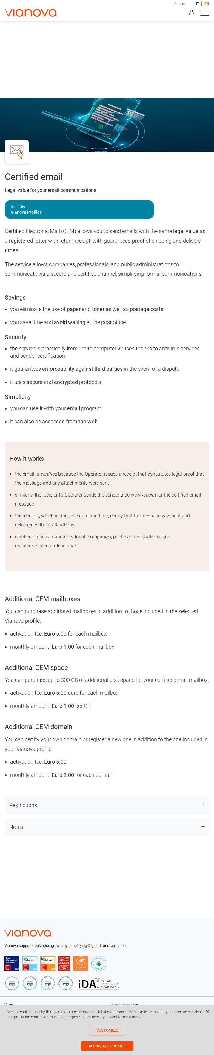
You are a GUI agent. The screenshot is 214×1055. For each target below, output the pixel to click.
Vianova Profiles (26, 212)
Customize (107, 1030)
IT (197, 4)
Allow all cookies (107, 1046)
